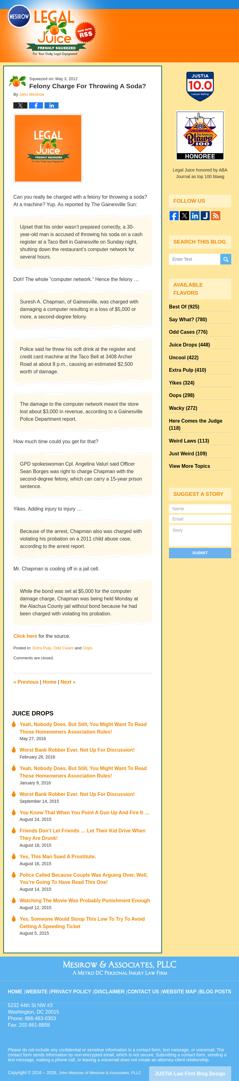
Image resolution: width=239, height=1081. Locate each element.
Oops (87, 648)
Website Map (180, 973)
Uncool (182, 350)
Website (43, 973)
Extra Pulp (41, 648)
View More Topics (187, 440)
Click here (25, 636)
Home (49, 682)
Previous (26, 682)
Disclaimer (112, 973)
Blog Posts (215, 973)
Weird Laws (186, 418)
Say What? (186, 317)
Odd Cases (64, 648)
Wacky (181, 395)
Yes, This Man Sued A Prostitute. (53, 847)
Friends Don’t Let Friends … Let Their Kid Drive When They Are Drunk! (85, 826)
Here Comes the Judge (198, 407)
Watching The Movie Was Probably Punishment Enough (77, 888)
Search (225, 258)
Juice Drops (30, 713)
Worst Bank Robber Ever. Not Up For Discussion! (70, 746)
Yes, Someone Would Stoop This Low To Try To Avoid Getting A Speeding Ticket (85, 909)
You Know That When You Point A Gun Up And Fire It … (77, 805)
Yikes (180, 373)
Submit (200, 526)
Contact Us (146, 973)
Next (68, 682)
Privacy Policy (76, 973)
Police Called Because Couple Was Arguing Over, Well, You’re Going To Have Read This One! (84, 868)
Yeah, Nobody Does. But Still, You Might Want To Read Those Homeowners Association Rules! (83, 726)
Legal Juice (52, 30)
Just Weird (186, 429)
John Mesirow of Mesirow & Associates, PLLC (103, 1058)
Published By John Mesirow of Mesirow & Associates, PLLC (175, 27)
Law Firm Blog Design (201, 1058)
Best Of (182, 305)
